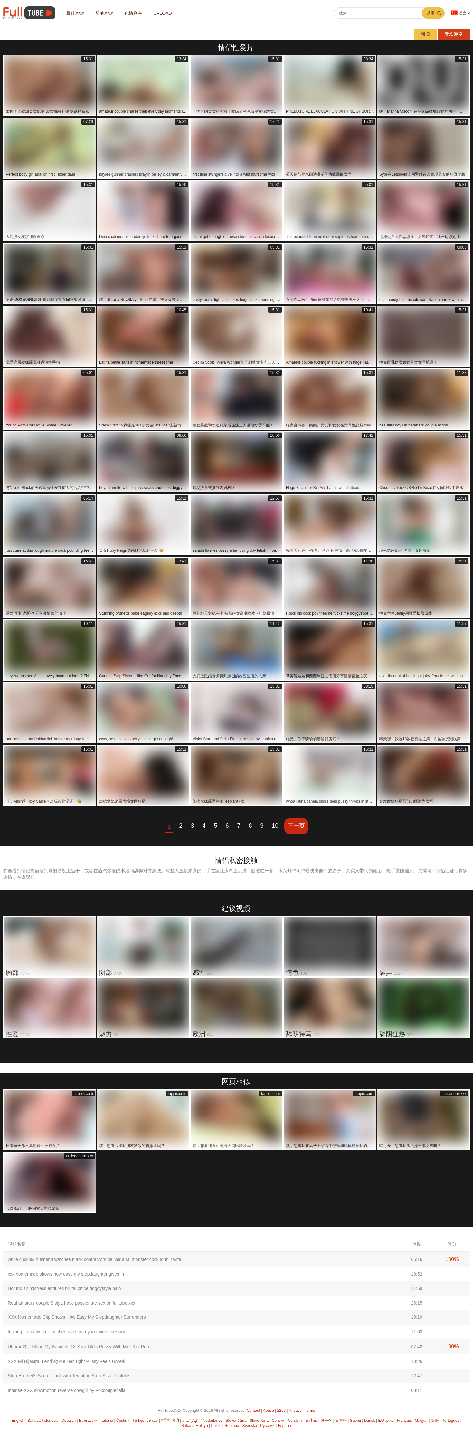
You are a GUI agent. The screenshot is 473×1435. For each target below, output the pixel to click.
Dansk (369, 1420)
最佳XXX (75, 13)
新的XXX (104, 13)
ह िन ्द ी (170, 1420)
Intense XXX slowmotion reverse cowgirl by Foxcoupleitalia (67, 1390)
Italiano (107, 1420)
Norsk (293, 1420)
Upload (162, 13)
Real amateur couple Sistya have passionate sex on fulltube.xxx (71, 1303)
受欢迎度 (454, 34)
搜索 (431, 13)
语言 (459, 13)
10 (275, 825)
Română (231, 1425)
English (18, 1420)
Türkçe (138, 1420)
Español (285, 1425)
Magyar (421, 1420)
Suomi (355, 1420)
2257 (281, 1410)
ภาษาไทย (309, 1420)
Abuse (268, 1410)
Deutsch (68, 1420)
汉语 (435, 1420)
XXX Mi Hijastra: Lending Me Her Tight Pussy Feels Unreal (66, 1361)
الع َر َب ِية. (190, 1420)
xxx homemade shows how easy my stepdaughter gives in (66, 1274)
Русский (267, 1425)
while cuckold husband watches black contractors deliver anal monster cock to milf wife (94, 1259)
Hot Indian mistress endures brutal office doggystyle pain (64, 1288)
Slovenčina (259, 1420)
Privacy (295, 1410)
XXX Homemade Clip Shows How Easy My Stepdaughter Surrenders (77, 1317)
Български (88, 1420)
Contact (253, 1410)
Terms (310, 1410)
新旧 (425, 34)
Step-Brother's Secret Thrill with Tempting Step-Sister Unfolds (69, 1375)
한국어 (326, 1420)
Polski (216, 1425)
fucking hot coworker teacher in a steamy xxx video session (67, 1331)
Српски (278, 1420)
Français (404, 1420)
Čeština (122, 1420)
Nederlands (212, 1420)
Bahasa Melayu (194, 1425)
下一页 (296, 826)
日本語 (341, 1420)
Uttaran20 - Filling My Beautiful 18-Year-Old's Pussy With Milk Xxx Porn (79, 1346)
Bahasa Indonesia (42, 1420)
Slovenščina (236, 1420)
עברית (152, 1420)
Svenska (249, 1425)
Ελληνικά (385, 1420)
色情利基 (133, 13)
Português (450, 1420)
